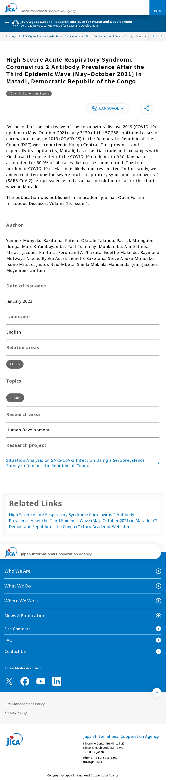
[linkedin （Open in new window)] (56, 681)
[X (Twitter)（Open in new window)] (8, 681)
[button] (107, 108)
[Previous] (154, 36)
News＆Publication (25, 616)
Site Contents (17, 628)
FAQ (8, 640)
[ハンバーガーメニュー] (157, 6)
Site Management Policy (24, 703)
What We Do (17, 586)
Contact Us (15, 651)
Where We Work (21, 601)
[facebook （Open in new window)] (24, 681)
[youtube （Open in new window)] (40, 681)
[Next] (161, 36)
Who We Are (17, 571)
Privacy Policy (15, 712)
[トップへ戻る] (156, 692)
